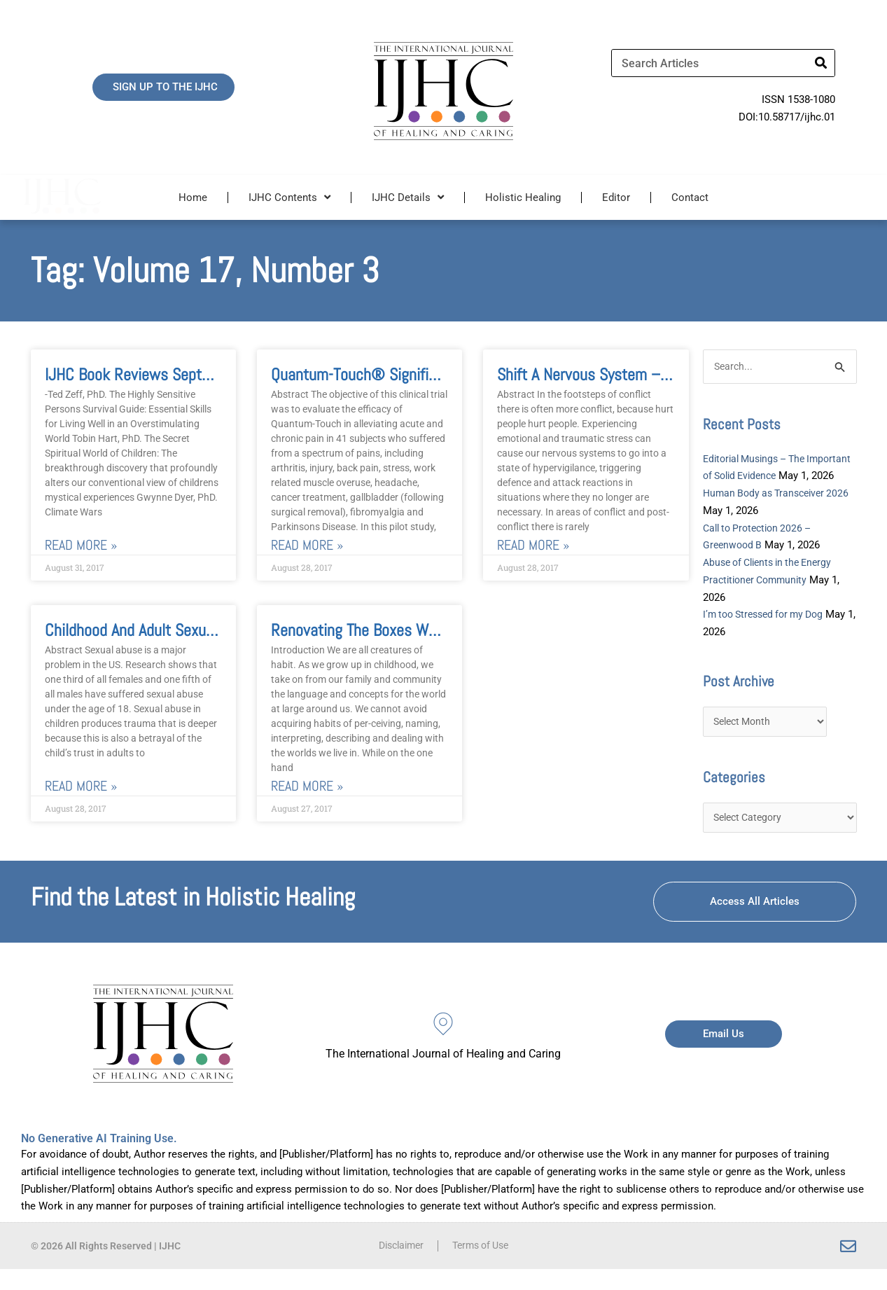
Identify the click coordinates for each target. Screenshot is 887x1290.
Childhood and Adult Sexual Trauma (156, 630)
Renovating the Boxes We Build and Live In (407, 630)
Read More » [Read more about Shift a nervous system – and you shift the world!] (533, 545)
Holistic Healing (523, 197)
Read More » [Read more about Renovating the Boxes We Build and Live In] (307, 786)
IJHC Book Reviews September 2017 (162, 374)
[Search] (820, 63)
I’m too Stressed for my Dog (768, 632)
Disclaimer (397, 1267)
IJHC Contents (289, 197)
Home (193, 197)
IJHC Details (408, 197)
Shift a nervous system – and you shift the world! (658, 374)
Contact (689, 197)
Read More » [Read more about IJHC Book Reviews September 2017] (81, 545)
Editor (616, 197)
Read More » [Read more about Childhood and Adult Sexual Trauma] (81, 786)
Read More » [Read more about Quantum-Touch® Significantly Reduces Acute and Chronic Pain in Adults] (307, 545)
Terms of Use (483, 1267)
